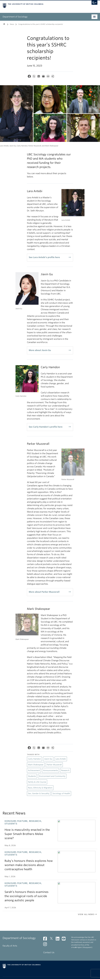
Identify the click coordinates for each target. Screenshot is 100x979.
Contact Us (48, 952)
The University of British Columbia (43, 5)
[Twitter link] (52, 939)
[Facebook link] (46, 939)
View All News (87, 914)
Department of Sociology (15, 16)
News (12, 24)
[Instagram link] (46, 945)
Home (4, 24)
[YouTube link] (64, 939)
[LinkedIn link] (58, 939)
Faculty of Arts (10, 946)
